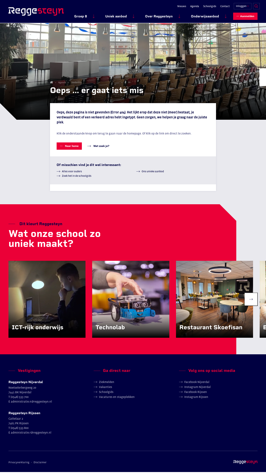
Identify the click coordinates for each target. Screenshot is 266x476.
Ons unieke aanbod (153, 174)
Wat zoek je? (101, 149)
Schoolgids (207, 5)
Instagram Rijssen (196, 401)
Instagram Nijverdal (197, 391)
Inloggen (239, 5)
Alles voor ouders (72, 174)
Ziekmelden (106, 386)
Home (51, 85)
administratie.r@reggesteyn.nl (31, 436)
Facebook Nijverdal (196, 386)
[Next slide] (251, 302)
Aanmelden (247, 15)
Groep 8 (109, 15)
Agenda (192, 5)
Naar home (71, 149)
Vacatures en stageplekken (117, 401)
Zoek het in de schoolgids (76, 178)
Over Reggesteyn (171, 15)
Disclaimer (40, 466)
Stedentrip (76, 85)
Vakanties (105, 391)
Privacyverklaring (18, 466)
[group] (47, 303)
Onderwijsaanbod (209, 15)
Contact (222, 5)
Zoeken (254, 6)
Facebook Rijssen (195, 396)
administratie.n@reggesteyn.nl (31, 405)
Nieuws (179, 5)
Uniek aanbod (137, 15)
